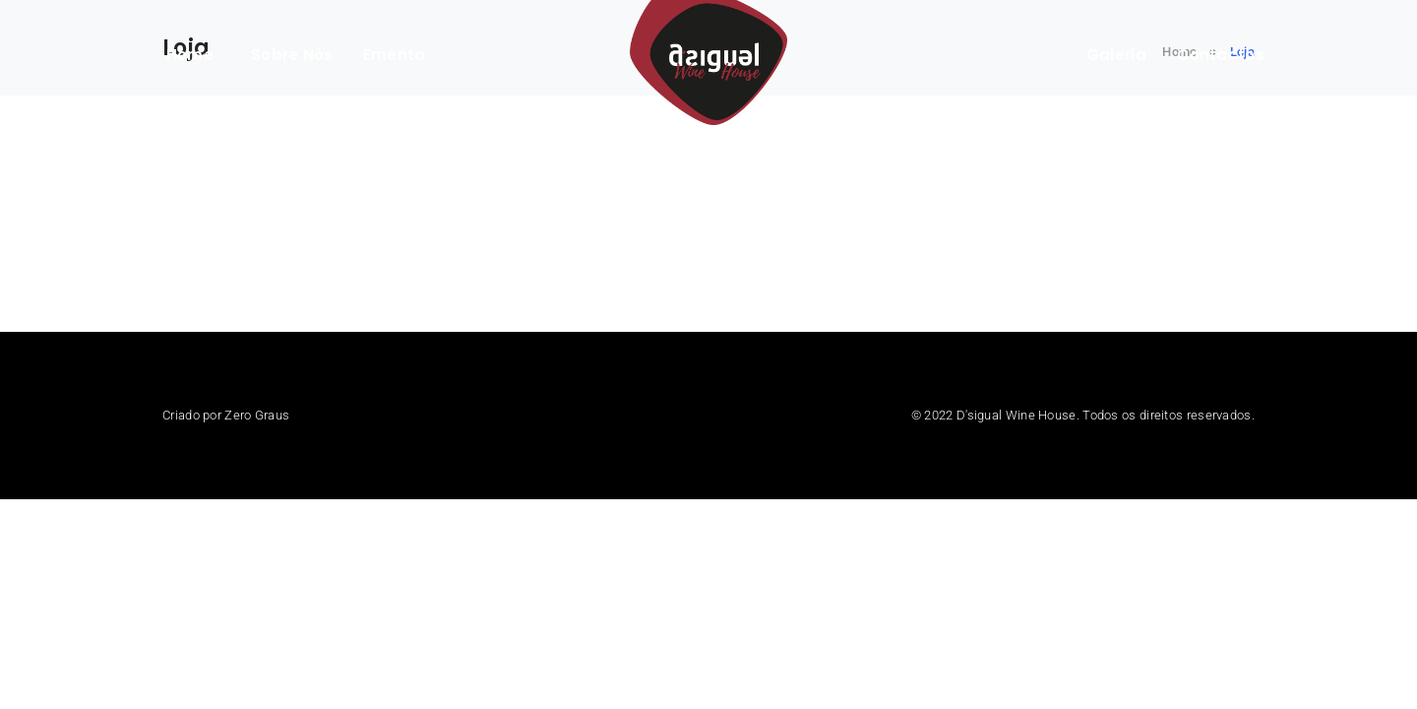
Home (190, 54)
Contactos (1220, 54)
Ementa (394, 54)
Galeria (1116, 54)
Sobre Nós (292, 54)
